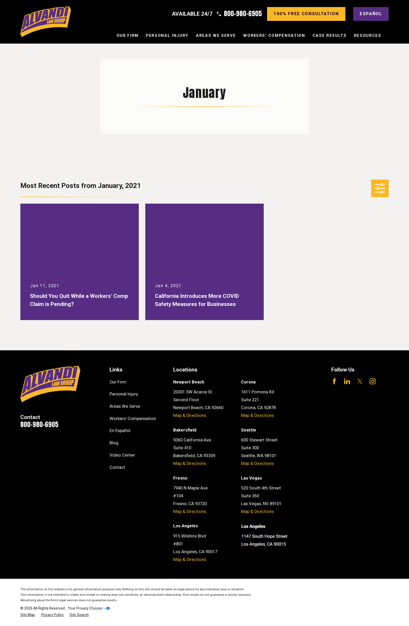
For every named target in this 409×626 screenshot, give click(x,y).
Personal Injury (124, 394)
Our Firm (118, 382)
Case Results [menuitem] (329, 35)
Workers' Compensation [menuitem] (274, 35)
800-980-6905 (243, 14)
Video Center (122, 455)
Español (371, 13)
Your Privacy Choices (89, 608)
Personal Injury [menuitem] (167, 35)
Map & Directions (189, 415)
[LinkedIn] (347, 381)
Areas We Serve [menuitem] (216, 35)
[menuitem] (27, 615)
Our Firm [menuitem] (128, 35)
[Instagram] (373, 381)
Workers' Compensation (133, 418)
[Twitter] (360, 381)
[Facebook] (334, 381)
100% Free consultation (306, 13)
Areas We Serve (125, 406)
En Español (120, 430)
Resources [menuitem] (367, 35)
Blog (114, 442)
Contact (117, 467)
